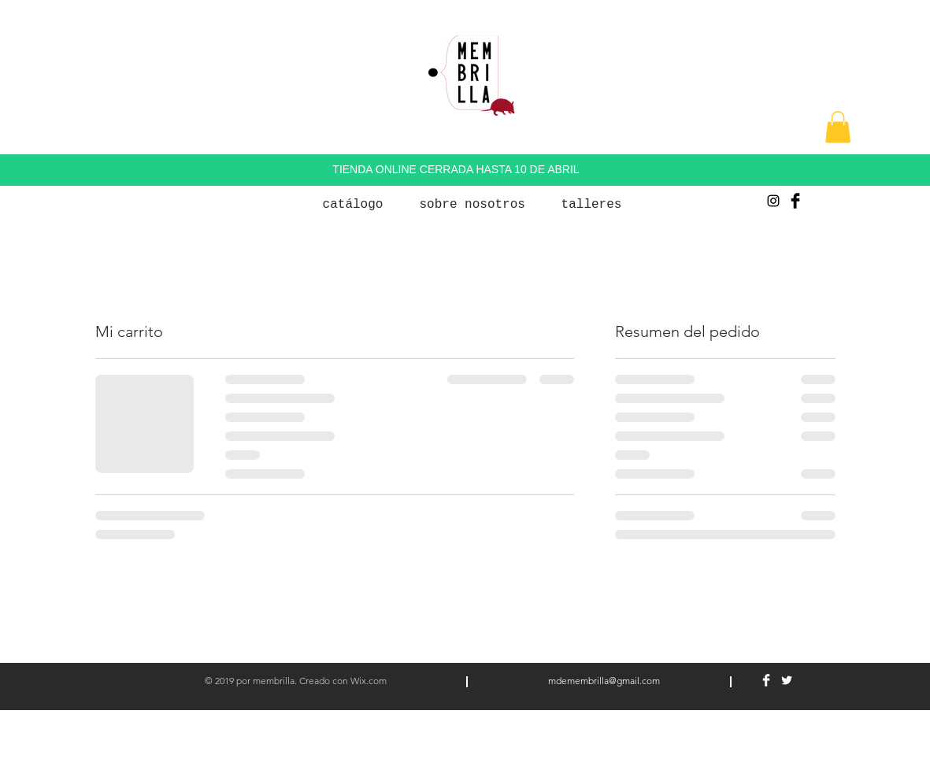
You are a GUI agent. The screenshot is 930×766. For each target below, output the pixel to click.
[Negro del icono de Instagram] (773, 201)
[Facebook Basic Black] (795, 201)
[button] (837, 127)
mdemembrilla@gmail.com (604, 680)
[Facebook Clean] (766, 680)
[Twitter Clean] (786, 680)
